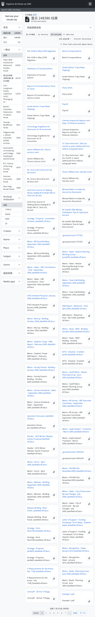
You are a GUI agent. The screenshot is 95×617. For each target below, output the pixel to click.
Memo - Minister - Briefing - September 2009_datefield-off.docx (38, 485)
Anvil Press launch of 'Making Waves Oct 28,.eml (41, 193)
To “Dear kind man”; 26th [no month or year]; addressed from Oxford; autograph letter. (76, 146)
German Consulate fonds (12, 179)
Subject (7, 256)
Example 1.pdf (68, 594)
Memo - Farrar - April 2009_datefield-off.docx (37, 463)
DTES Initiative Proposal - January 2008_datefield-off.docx (41, 297)
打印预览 (30, 34)
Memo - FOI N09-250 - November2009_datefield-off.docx (76, 469)
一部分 (6, 49)
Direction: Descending (82, 39)
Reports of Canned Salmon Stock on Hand (41, 87)
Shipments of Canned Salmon (40, 68)
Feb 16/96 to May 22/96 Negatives (41, 51)
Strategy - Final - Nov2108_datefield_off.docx (39, 529)
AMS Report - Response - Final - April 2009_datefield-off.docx (75, 307)
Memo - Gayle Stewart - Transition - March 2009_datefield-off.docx (76, 430)
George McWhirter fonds (12, 125)
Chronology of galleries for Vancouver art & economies (39, 128)
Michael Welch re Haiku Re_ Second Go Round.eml (74, 190)
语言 (5, 27)
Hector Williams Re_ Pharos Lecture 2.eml (39, 151)
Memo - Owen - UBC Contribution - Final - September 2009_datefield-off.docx (41, 270)
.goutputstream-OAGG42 (73, 452)
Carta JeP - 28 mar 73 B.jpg (38, 591)
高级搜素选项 (34, 27)
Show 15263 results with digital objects (76, 44)
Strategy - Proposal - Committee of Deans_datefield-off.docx (41, 220)
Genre (6, 264)
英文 (12, 38)
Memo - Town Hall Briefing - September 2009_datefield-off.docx (74, 283)
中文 (12, 42)
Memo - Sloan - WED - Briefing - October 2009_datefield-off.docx (76, 330)
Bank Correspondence (71, 51)
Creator (7, 231)
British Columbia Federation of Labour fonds (12, 112)
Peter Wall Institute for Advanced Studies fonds (12, 65)
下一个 (82, 613)
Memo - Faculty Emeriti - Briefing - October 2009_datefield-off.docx (41, 368)
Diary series (67, 87)
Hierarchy (43, 34)
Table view (68, 34)
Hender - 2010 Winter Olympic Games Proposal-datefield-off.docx (40, 439)
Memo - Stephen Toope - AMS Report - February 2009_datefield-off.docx (41, 344)
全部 (5, 55)
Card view (56, 34)
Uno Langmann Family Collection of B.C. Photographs (12, 93)
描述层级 (7, 273)
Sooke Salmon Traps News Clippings (73, 68)
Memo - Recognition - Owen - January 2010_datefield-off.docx (75, 549)
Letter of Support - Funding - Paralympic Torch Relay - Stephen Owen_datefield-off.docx (76, 522)
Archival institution (8, 198)
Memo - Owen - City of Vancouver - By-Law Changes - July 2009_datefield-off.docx (77, 494)
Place (6, 247)
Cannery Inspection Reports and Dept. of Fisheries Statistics (76, 121)
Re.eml (75, 212)
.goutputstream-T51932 (72, 235)
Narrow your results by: (12, 18)
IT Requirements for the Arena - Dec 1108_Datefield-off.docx (40, 570)
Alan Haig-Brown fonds (12, 187)
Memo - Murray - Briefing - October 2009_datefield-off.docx (41, 320)
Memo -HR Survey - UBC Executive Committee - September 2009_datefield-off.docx (76, 403)
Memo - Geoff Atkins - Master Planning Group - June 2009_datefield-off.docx (74, 375)
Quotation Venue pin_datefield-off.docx (40, 417)
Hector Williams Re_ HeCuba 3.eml (77, 172)
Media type (9, 281)
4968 (75, 613)
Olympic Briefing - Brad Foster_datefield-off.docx (37, 509)
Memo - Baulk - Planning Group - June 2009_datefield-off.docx (76, 572)
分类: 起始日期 (64, 39)
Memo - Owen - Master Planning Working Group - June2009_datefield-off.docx (76, 254)
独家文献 (12, 33)
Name (6, 239)
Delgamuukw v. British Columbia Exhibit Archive (12, 137)
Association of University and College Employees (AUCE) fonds (12, 153)
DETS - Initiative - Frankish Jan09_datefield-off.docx (73, 353)
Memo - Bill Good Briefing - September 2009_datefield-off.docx (38, 244)
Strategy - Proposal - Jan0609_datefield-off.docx (38, 549)
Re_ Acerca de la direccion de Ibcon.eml (39, 171)
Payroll (65, 104)
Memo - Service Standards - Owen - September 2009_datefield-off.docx (41, 393)
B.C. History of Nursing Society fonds (12, 167)
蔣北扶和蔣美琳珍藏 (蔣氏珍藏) (12, 78)
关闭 (35, 15)
